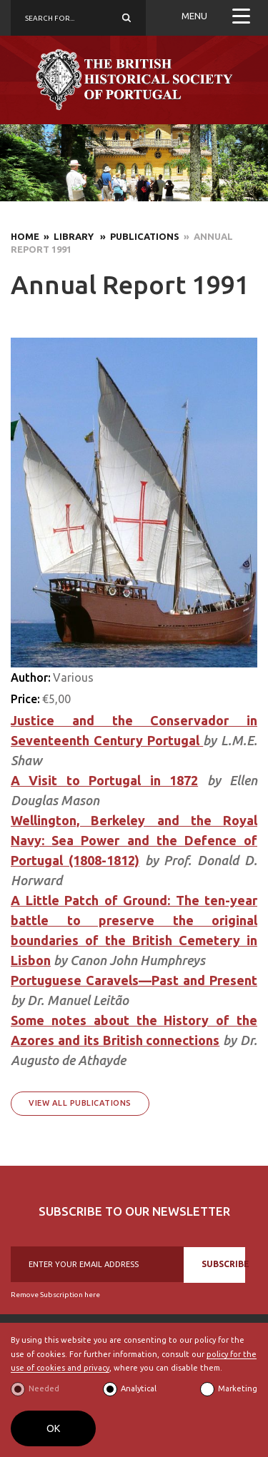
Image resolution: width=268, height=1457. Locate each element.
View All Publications (80, 1103)
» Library (67, 236)
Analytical (139, 1388)
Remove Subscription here (55, 1295)
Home (25, 236)
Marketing (237, 1388)
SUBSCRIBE (223, 1264)
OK (53, 1428)
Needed (44, 1388)
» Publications (137, 236)
